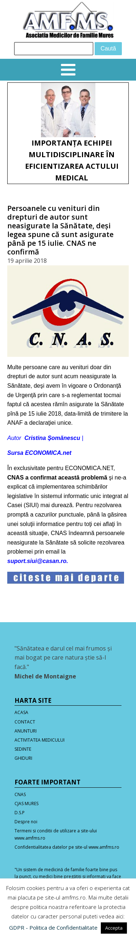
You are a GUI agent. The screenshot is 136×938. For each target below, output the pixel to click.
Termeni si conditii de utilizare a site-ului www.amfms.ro (56, 834)
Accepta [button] (114, 928)
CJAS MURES (26, 803)
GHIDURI (23, 758)
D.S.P (20, 812)
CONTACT (25, 722)
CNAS (20, 794)
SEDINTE (23, 749)
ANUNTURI (26, 731)
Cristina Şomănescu (52, 438)
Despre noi (26, 822)
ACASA (21, 712)
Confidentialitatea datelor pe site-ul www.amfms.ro (67, 847)
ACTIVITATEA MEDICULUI (40, 740)
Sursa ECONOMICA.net (39, 453)
